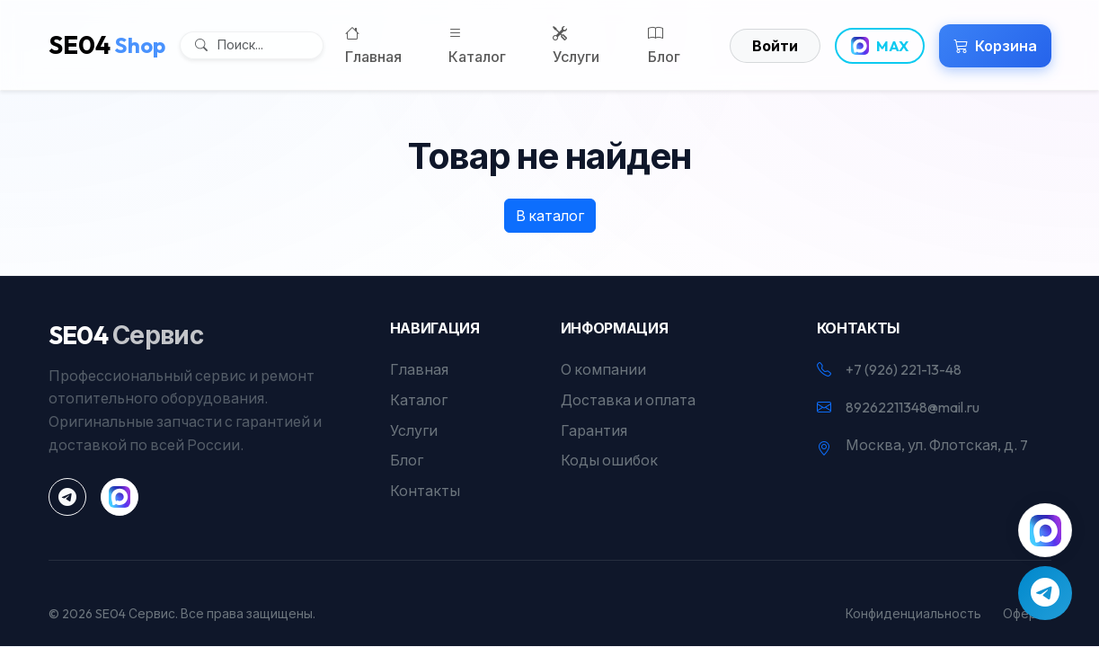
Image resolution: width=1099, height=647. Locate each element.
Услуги (576, 44)
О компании (603, 369)
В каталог (550, 216)
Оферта (1027, 614)
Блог (664, 44)
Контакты (425, 491)
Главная (373, 44)
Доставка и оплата (628, 400)
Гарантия (594, 430)
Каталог (477, 44)
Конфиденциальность (913, 614)
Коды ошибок (609, 460)
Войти (775, 46)
